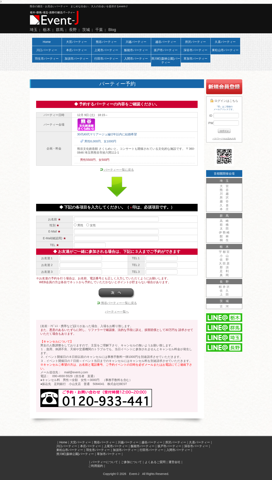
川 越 (224, 193)
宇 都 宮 (224, 251)
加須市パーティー (76, 58)
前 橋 (224, 224)
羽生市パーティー (47, 58)
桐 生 (224, 240)
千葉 (99, 30)
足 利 (224, 271)
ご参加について (131, 462)
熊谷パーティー (106, 41)
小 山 (224, 255)
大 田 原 (224, 263)
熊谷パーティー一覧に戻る (117, 303)
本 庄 (224, 209)
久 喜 (224, 205)
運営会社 (174, 462)
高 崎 (224, 221)
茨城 (86, 30)
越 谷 (224, 201)
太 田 (224, 228)
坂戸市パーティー (166, 50)
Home (47, 41)
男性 (78, 225)
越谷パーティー (165, 41)
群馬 (60, 30)
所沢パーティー (195, 41)
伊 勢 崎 (224, 232)
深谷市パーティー (195, 50)
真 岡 (224, 275)
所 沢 (224, 197)
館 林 (224, 236)
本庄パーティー (76, 50)
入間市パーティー (136, 58)
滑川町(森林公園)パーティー (165, 60)
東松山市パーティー (225, 50)
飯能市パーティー (136, 50)
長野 (73, 30)
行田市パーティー (106, 58)
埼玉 (33, 30)
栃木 (47, 30)
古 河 (224, 306)
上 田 (224, 294)
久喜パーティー (225, 41)
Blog (112, 30)
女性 (91, 225)
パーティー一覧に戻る (117, 169)
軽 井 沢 (224, 286)
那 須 (224, 267)
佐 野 (224, 259)
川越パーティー (136, 41)
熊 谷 (224, 190)
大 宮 (224, 186)
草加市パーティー (195, 58)
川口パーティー (46, 50)
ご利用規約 (95, 465)
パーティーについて (104, 462)
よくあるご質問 (155, 462)
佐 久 (224, 290)
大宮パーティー (76, 41)
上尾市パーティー (106, 50)
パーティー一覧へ (117, 311)
